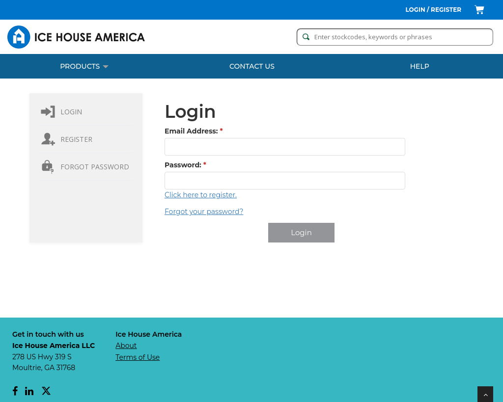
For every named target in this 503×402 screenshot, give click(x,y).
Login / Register (434, 9)
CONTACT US (252, 66)
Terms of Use (137, 357)
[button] (301, 232)
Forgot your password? (204, 211)
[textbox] (285, 146)
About (126, 345)
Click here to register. (201, 194)
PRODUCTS (84, 66)
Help (419, 66)
